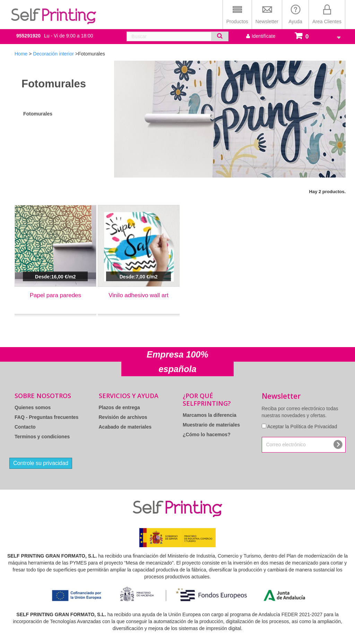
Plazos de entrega (119, 407)
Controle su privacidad (40, 463)
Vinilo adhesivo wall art (138, 295)
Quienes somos (33, 407)
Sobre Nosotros (43, 395)
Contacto (25, 427)
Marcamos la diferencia (209, 415)
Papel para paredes (55, 295)
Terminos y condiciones (42, 436)
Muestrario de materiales (211, 425)
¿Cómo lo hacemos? (207, 434)
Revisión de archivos (123, 417)
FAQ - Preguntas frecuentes (46, 417)
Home (21, 54)
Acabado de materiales (125, 427)
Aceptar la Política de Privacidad (302, 426)
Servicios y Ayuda (128, 395)
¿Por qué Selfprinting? (207, 399)
